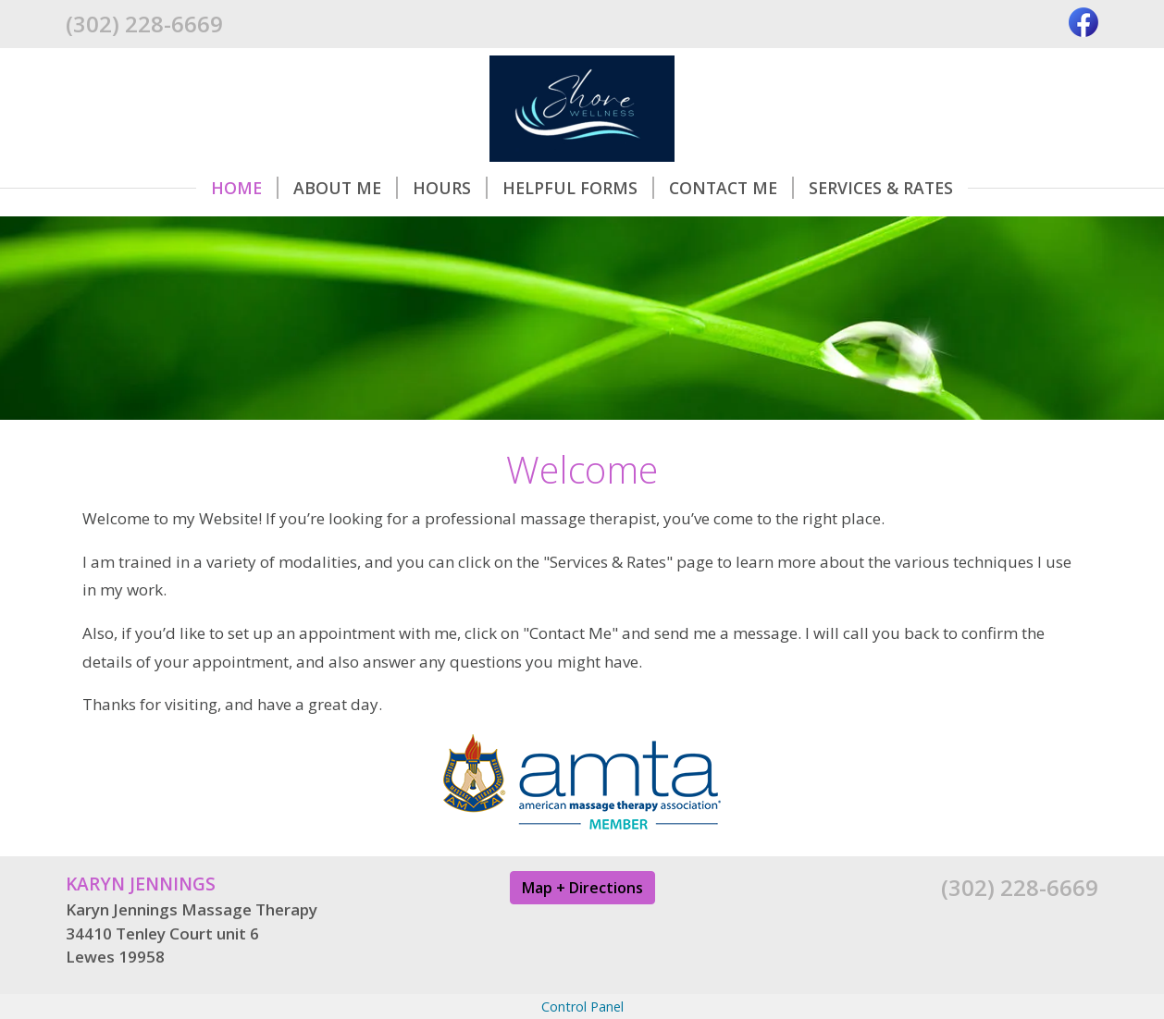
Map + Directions (582, 888)
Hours (450, 188)
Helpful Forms (578, 188)
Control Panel (582, 1006)
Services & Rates (881, 188)
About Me (345, 188)
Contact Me (731, 188)
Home (245, 188)
